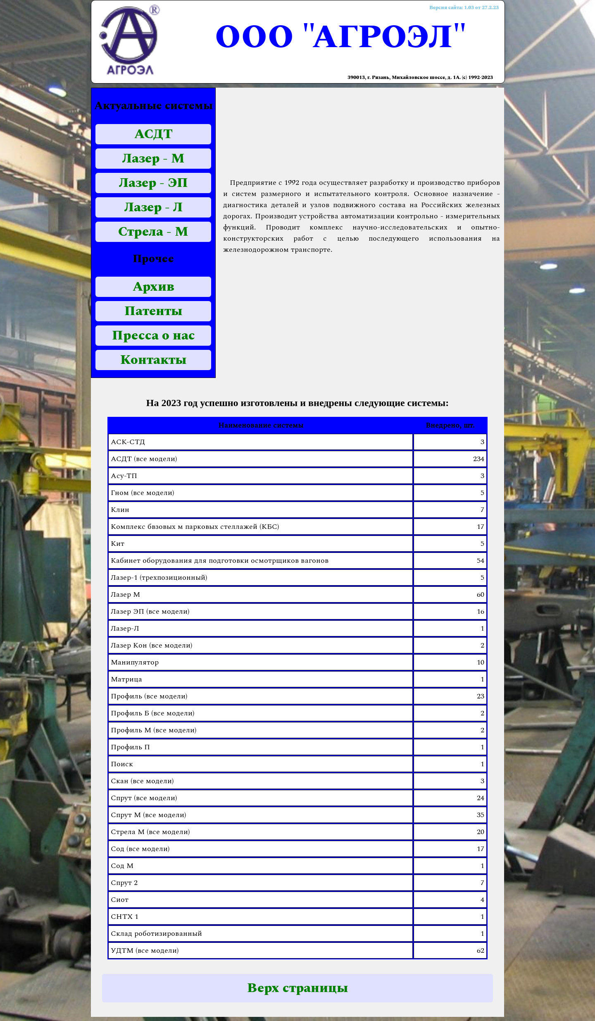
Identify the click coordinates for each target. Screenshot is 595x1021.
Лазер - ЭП (153, 183)
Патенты (153, 311)
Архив (153, 287)
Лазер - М (153, 158)
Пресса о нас (153, 335)
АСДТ (153, 134)
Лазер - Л (153, 207)
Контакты (153, 360)
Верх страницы (297, 988)
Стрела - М (153, 232)
